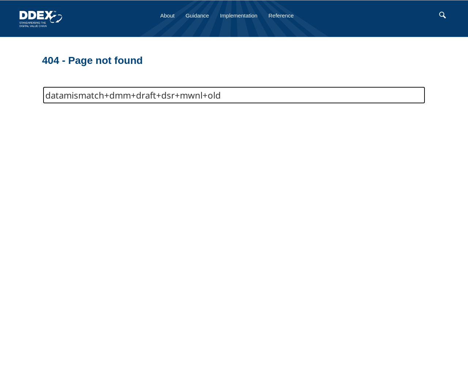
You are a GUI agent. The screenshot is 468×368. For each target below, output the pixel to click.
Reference (281, 15)
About (167, 15)
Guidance (197, 15)
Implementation (239, 15)
